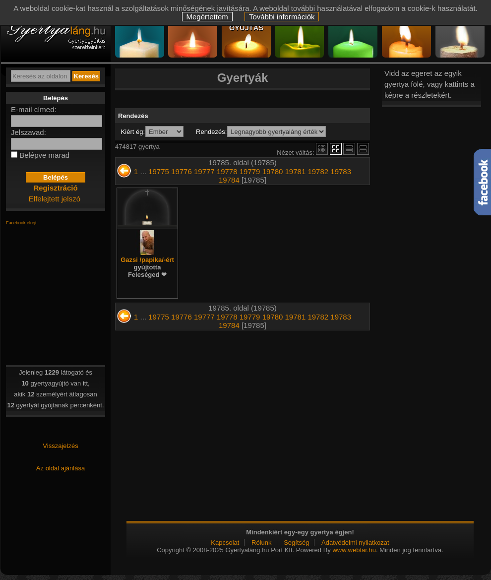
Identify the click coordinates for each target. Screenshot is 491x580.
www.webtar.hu (353, 550)
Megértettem (207, 16)
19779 (250, 171)
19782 (317, 171)
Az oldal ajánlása (60, 468)
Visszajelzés (60, 446)
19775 (158, 171)
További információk (282, 16)
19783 (340, 171)
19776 (181, 171)
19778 (227, 171)
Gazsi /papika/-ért (147, 267)
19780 (272, 171)
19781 (295, 171)
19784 (229, 180)
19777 (204, 171)
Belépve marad (44, 155)
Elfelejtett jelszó (54, 198)
